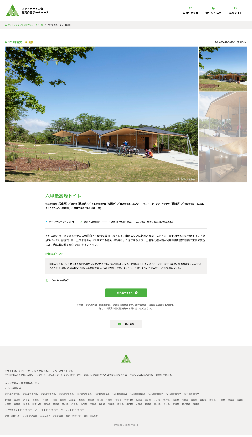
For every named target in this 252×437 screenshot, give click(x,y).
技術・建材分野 (78, 418)
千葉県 (114, 402)
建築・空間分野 (13, 418)
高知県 (146, 406)
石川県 (165, 402)
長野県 (194, 402)
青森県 (18, 402)
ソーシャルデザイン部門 (77, 412)
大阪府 (27, 406)
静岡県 (214, 402)
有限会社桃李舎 (105, 203)
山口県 (107, 406)
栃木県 (85, 402)
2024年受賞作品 (187, 396)
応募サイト (236, 10)
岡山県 (88, 406)
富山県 (155, 402)
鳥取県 (68, 406)
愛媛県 (136, 406)
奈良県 (47, 406)
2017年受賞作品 (52, 396)
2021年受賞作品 (129, 396)
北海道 (8, 402)
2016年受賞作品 (32, 396)
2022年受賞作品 (148, 396)
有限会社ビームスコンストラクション (67, 208)
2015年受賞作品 (13, 396)
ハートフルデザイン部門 (49, 412)
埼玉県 (105, 402)
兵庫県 (37, 406)
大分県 (194, 406)
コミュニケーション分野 (54, 418)
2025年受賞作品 (207, 396)
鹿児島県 (215, 406)
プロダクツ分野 (31, 418)
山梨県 (184, 402)
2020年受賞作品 (110, 396)
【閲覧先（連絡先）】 (61, 280)
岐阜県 (204, 402)
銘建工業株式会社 (114, 208)
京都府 (18, 406)
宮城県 (37, 402)
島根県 (78, 406)
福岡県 (155, 406)
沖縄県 (225, 406)
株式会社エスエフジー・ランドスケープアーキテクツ (159, 203)
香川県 (126, 406)
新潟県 (146, 402)
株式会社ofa (52, 203)
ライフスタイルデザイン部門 (19, 412)
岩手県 (27, 402)
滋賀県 (8, 406)
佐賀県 (165, 406)
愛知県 (223, 402)
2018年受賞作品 (71, 396)
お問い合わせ (190, 10)
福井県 (175, 402)
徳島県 (117, 406)
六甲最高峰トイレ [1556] (59, 24)
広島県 (97, 406)
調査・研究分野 (97, 418)
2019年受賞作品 (90, 396)
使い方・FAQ (213, 10)
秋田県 (47, 402)
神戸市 (77, 203)
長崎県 (175, 406)
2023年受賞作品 (168, 396)
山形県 (56, 402)
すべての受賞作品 (14, 390)
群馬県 (95, 402)
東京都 (124, 402)
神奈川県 (135, 402)
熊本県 (184, 406)
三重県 (233, 402)
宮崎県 (204, 406)
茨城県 (76, 402)
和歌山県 (57, 406)
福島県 (66, 402)
